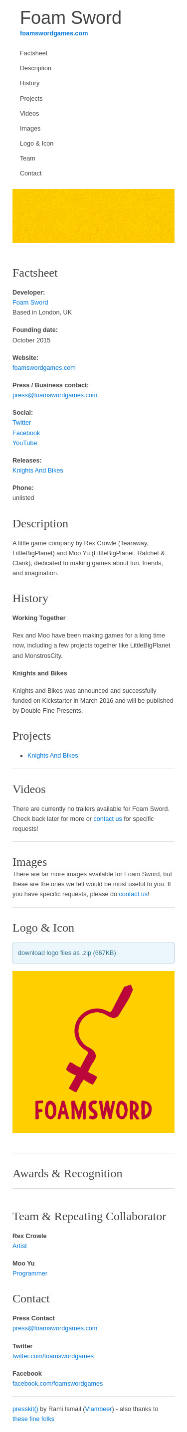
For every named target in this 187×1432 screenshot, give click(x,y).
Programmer (29, 1273)
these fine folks (33, 1419)
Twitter (21, 422)
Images (30, 128)
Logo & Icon (36, 143)
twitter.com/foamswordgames (53, 1356)
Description (35, 68)
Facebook (26, 433)
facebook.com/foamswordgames (57, 1383)
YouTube (24, 443)
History (29, 83)
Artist (19, 1246)
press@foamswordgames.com (54, 395)
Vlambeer (98, 1409)
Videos (29, 113)
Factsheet (33, 53)
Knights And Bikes (37, 470)
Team (27, 158)
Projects (31, 98)
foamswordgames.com (54, 33)
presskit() (25, 1409)
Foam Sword (30, 302)
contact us (107, 818)
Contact (30, 173)
